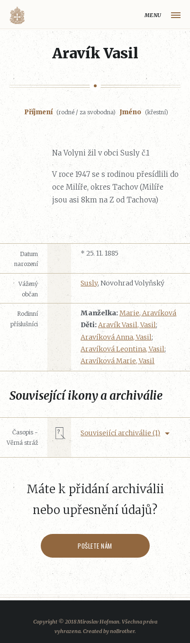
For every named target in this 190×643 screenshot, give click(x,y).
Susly (89, 283)
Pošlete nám (95, 546)
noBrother (122, 631)
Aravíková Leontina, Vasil (122, 349)
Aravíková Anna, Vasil (116, 337)
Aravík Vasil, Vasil (127, 325)
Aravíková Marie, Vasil (117, 361)
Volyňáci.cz (17, 15)
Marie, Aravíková (147, 313)
